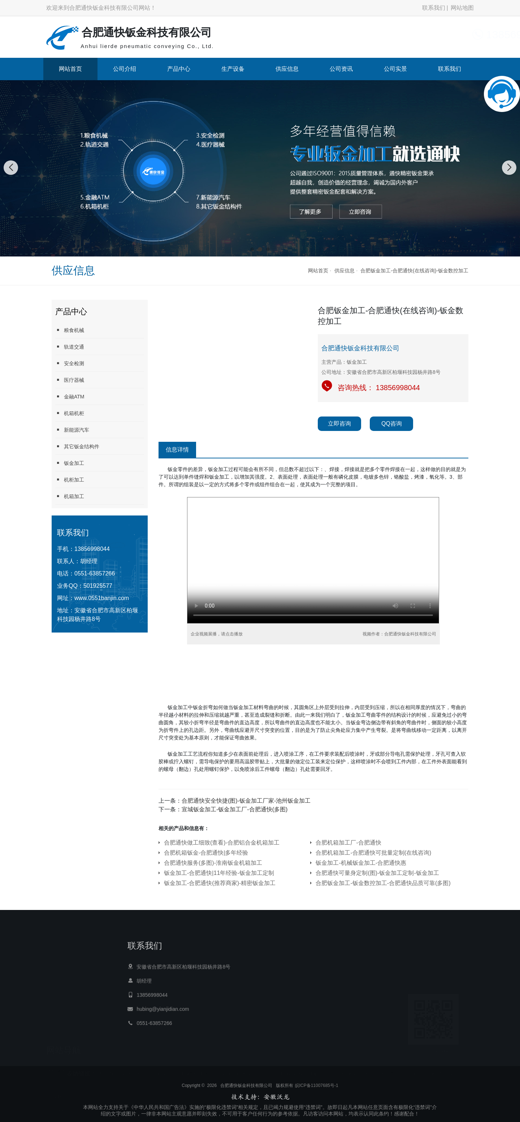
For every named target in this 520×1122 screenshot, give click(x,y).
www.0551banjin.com (101, 598)
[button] (252, 249)
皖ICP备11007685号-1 (316, 1104)
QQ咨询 (391, 423)
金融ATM (69, 396)
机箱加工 (69, 496)
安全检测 (69, 363)
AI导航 (191, 1068)
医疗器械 (69, 380)
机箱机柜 (69, 413)
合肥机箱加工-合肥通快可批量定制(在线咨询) (373, 853)
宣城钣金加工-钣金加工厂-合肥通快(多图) (234, 809)
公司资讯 (341, 69)
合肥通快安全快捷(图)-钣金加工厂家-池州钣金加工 (246, 801)
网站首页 (70, 69)
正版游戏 (444, 1068)
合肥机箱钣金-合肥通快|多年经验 (206, 853)
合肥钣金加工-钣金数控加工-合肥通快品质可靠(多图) (383, 883)
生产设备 (232, 69)
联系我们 (433, 8)
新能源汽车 (72, 430)
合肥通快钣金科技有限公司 (129, 1068)
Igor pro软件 (295, 1068)
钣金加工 (69, 463)
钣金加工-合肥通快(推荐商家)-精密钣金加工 (220, 883)
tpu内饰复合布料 (330, 1068)
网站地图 (462, 8)
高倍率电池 (215, 1068)
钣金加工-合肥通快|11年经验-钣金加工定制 (219, 873)
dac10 (423, 1068)
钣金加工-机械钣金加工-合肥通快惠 (361, 863)
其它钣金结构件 (77, 446)
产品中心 (178, 69)
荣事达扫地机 (365, 1068)
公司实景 (395, 69)
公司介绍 (124, 69)
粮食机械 (69, 330)
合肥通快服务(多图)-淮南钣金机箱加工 (213, 863)
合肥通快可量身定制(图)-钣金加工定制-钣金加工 (377, 873)
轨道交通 (69, 347)
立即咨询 (339, 423)
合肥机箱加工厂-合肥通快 (348, 843)
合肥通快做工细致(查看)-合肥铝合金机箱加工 (222, 843)
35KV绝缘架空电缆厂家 (254, 1068)
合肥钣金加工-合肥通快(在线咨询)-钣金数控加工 (414, 270)
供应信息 (287, 69)
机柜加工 (69, 479)
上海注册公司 (398, 1068)
